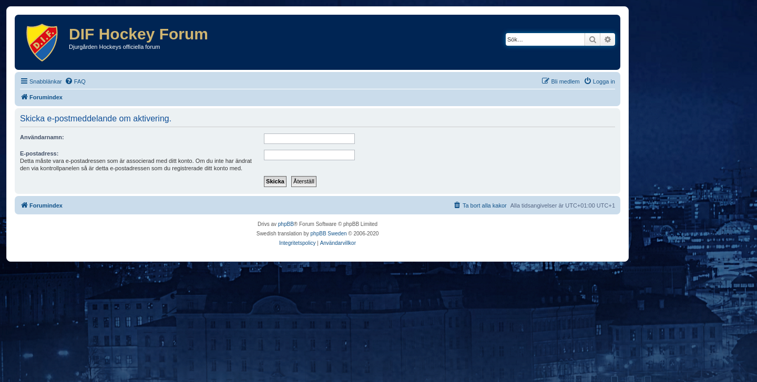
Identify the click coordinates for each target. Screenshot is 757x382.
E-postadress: (39, 153)
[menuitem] (75, 81)
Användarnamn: (42, 137)
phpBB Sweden (329, 233)
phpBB (286, 224)
